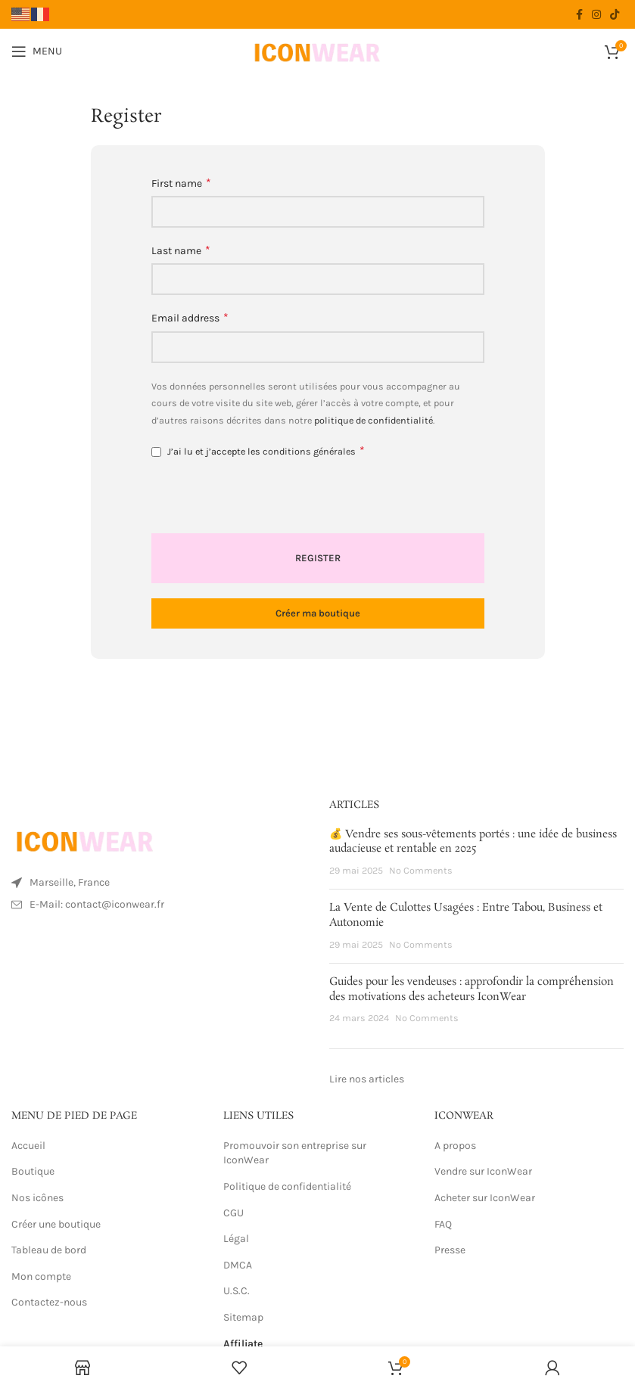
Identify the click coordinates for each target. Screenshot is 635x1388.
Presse (449, 1250)
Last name (180, 250)
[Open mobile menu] (37, 51)
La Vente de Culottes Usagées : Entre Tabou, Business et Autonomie (465, 915)
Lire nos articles (366, 1079)
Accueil (28, 1145)
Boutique (32, 1171)
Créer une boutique (56, 1224)
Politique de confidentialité (288, 1186)
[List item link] (159, 904)
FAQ (443, 1224)
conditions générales (309, 451)
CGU (233, 1212)
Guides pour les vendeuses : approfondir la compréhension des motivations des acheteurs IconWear (471, 989)
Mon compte (41, 1276)
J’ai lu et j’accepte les (258, 451)
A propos (455, 1145)
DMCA (237, 1265)
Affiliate (243, 1343)
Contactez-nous (49, 1302)
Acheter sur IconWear (484, 1197)
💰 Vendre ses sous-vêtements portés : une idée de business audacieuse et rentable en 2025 (473, 842)
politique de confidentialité (373, 420)
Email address (190, 317)
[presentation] (255, 500)
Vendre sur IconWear (483, 1171)
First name (181, 182)
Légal (236, 1238)
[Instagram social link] (596, 14)
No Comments (421, 870)
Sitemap (243, 1317)
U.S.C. (236, 1290)
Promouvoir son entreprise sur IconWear (294, 1153)
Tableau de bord (48, 1250)
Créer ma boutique (317, 613)
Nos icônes (37, 1197)
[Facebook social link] (579, 14)
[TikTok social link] (614, 14)
